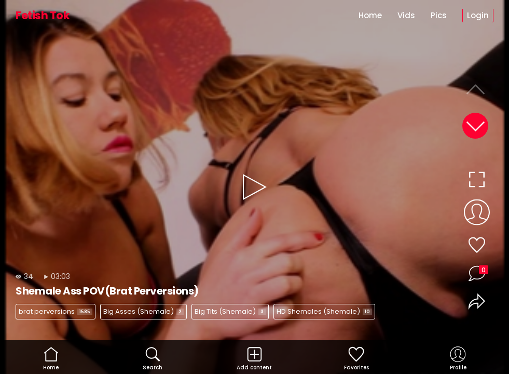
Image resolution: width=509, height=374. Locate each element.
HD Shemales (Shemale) (324, 311)
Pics (439, 15)
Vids (406, 15)
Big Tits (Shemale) (230, 311)
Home (370, 15)
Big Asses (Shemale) (143, 311)
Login (478, 15)
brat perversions (55, 311)
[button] (475, 126)
